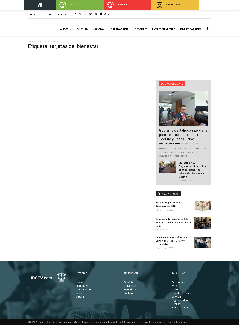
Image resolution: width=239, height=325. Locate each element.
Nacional (98, 29)
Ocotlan (176, 303)
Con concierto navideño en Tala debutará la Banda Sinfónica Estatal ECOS (173, 222)
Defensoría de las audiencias (151, 322)
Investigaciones (191, 29)
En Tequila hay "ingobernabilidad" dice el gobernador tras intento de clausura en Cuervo (192, 170)
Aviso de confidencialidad (122, 322)
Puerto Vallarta (180, 307)
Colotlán (176, 296)
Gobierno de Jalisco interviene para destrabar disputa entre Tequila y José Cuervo (183, 134)
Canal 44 (128, 282)
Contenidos (130, 293)
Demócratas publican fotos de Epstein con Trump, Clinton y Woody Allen (171, 241)
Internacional (120, 29)
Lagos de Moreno (181, 300)
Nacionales (82, 285)
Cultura (82, 29)
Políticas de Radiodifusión (94, 322)
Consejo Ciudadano (177, 322)
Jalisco (65, 29)
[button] (207, 29)
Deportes (141, 29)
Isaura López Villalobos (171, 143)
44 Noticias (130, 285)
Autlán (175, 289)
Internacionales (84, 289)
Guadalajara (178, 282)
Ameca (175, 285)
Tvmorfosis (130, 289)
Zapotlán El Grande (182, 293)
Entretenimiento (163, 29)
